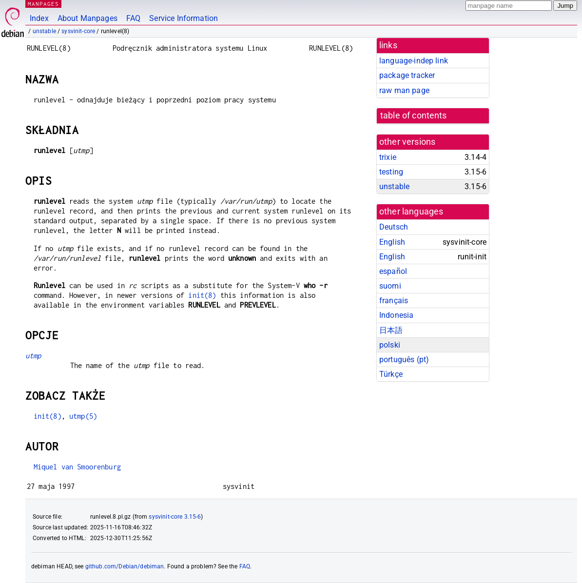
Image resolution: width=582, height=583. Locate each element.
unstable (44, 31)
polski (389, 345)
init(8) (202, 295)
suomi (390, 286)
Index (39, 18)
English (392, 242)
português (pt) (404, 359)
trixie (387, 157)
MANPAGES (43, 3)
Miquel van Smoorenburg (77, 467)
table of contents (413, 115)
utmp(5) (83, 416)
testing (391, 171)
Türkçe (391, 374)
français (393, 300)
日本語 (391, 330)
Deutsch (393, 227)
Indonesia (396, 315)
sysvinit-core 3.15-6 (175, 516)
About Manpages (87, 18)
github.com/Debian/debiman (124, 566)
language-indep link (413, 60)
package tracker (407, 75)
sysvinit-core (78, 31)
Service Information (183, 18)
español (393, 271)
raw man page (404, 90)
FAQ (133, 18)
